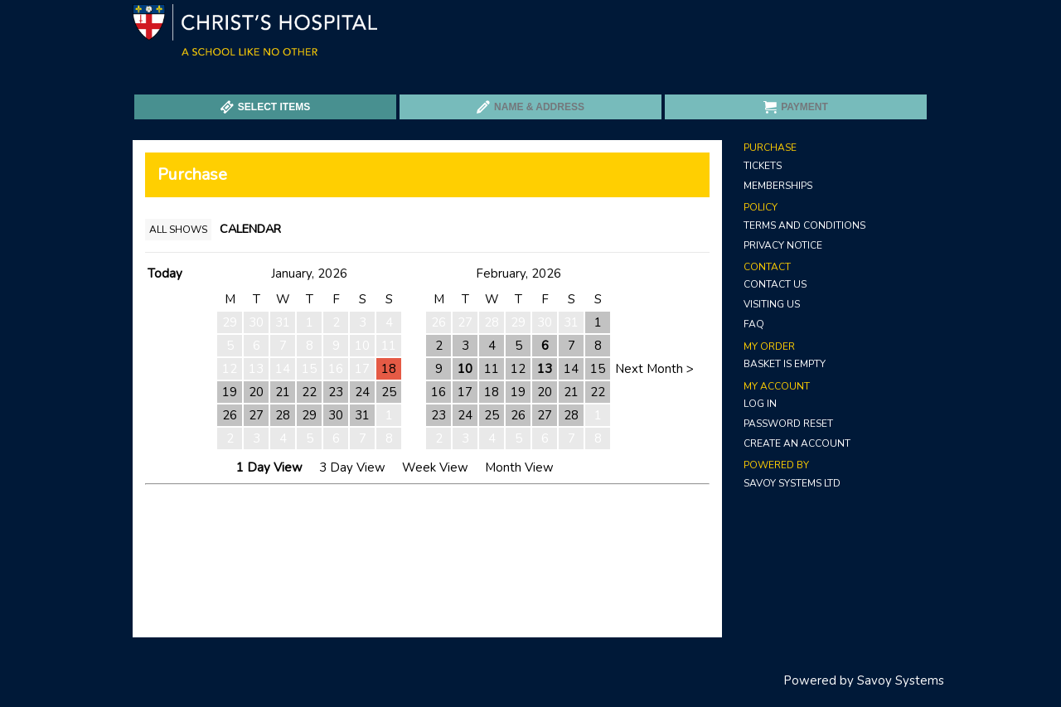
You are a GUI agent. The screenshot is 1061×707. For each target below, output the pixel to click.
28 (282, 415)
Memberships (778, 185)
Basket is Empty (785, 363)
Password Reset (788, 423)
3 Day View (352, 467)
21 (282, 392)
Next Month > (654, 369)
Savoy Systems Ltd (792, 483)
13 (544, 369)
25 (388, 392)
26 (229, 415)
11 (491, 369)
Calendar (250, 228)
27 (256, 415)
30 (335, 415)
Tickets (763, 165)
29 (309, 415)
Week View (435, 467)
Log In (760, 403)
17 (465, 392)
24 (362, 392)
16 (438, 392)
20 (256, 392)
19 (229, 392)
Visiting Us (772, 304)
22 (309, 392)
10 (465, 369)
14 (571, 369)
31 (362, 415)
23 (335, 392)
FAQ (754, 324)
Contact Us (775, 284)
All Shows (178, 229)
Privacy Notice (783, 245)
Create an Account (797, 443)
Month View (519, 467)
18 (388, 369)
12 (518, 369)
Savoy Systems (900, 680)
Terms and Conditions (804, 225)
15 (597, 369)
